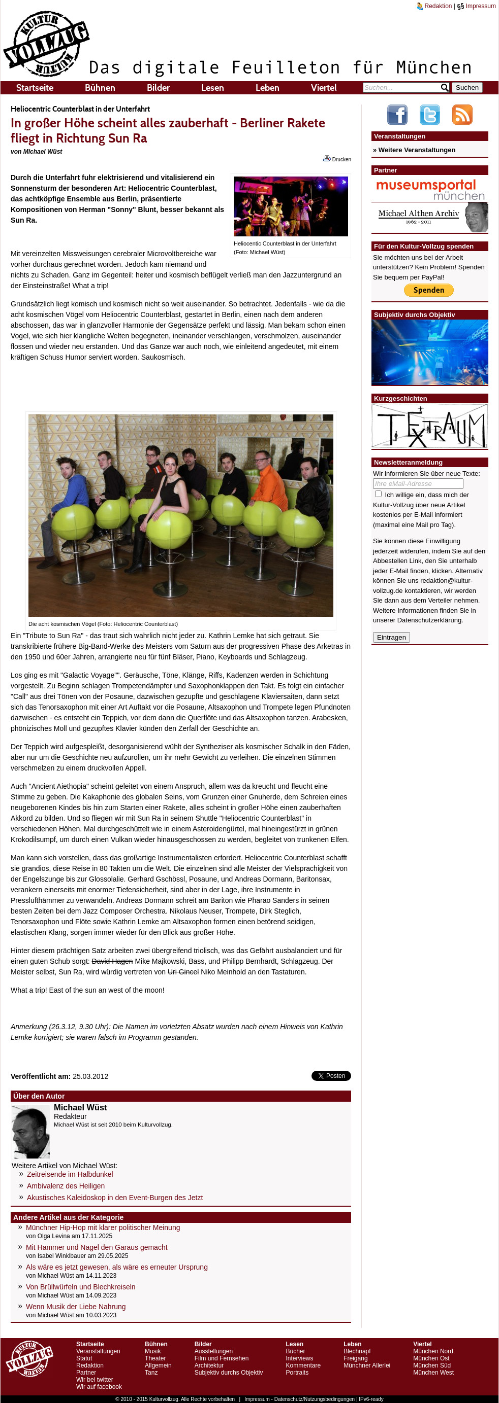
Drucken (337, 158)
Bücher (295, 1351)
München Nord (433, 1351)
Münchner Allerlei (367, 1365)
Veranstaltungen (98, 1351)
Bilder (158, 87)
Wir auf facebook (99, 1386)
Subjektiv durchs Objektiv (229, 1372)
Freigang (355, 1358)
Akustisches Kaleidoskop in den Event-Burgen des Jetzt (115, 1198)
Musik (153, 1351)
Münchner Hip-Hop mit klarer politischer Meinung (103, 1227)
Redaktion (434, 6)
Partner (86, 1372)
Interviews (299, 1358)
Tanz (151, 1372)
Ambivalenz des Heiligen (66, 1186)
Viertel (324, 87)
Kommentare (303, 1365)
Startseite (34, 87)
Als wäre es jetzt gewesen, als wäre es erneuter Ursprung (117, 1267)
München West (433, 1372)
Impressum (476, 6)
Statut (84, 1358)
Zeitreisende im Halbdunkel (70, 1174)
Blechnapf (357, 1351)
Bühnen (100, 87)
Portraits (297, 1372)
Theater (155, 1358)
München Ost (431, 1358)
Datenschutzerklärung (429, 620)
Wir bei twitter (94, 1379)
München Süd (432, 1365)
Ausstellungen (214, 1351)
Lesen (212, 87)
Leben (267, 87)
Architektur (209, 1365)
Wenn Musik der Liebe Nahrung (76, 1307)
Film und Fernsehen (222, 1358)
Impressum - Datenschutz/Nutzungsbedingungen (299, 1399)
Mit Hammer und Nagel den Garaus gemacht (97, 1247)
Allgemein (158, 1365)
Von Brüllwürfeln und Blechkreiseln (81, 1287)
